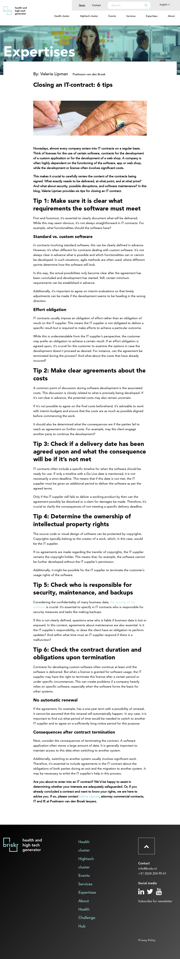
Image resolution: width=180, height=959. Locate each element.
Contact (96, 5)
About (171, 16)
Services (130, 16)
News (82, 5)
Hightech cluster (89, 16)
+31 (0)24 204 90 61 (152, 873)
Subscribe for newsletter (155, 901)
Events (112, 16)
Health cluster (61, 16)
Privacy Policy (146, 940)
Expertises (151, 16)
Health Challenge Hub (86, 918)
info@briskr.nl (147, 868)
